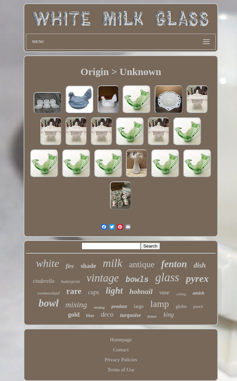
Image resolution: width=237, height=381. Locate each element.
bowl (49, 303)
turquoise (130, 315)
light (114, 291)
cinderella (43, 281)
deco (107, 314)
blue (90, 315)
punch (198, 306)
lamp (159, 304)
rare (73, 291)
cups (93, 292)
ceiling (181, 294)
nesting (99, 307)
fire (70, 266)
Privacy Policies (121, 359)
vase (164, 292)
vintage (103, 278)
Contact (121, 349)
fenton (174, 264)
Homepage (121, 339)
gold (74, 314)
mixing (76, 304)
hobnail (141, 291)
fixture (152, 316)
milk (112, 263)
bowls (137, 280)
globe (181, 306)
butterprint (70, 281)
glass (167, 277)
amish (198, 293)
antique (142, 264)
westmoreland (48, 293)
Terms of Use (120, 369)
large (139, 306)
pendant (119, 306)
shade (88, 265)
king (168, 314)
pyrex (197, 278)
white (47, 263)
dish (200, 265)
